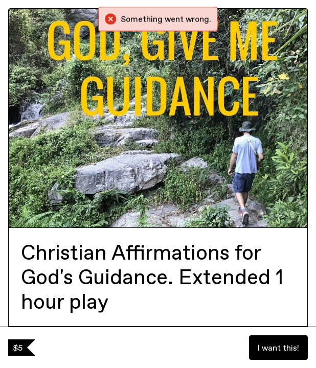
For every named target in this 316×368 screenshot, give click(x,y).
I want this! (278, 347)
